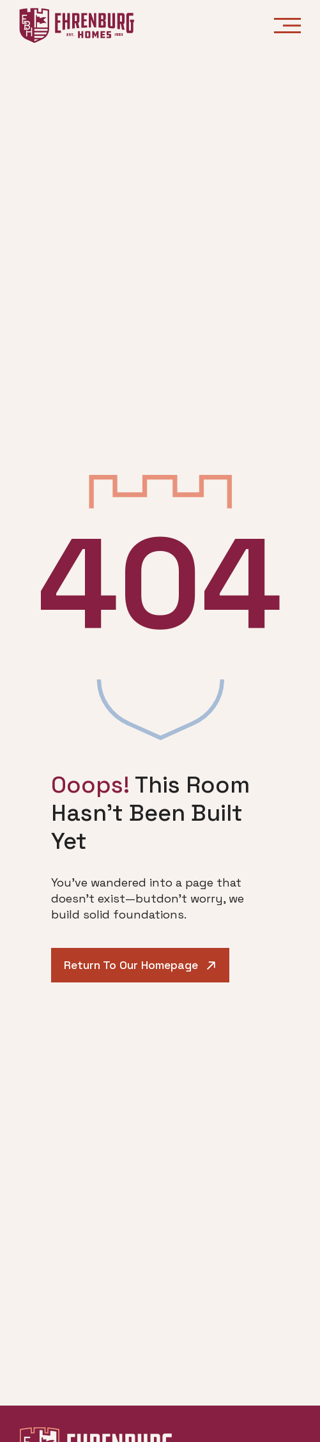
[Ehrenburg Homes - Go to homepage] (76, 25)
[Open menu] (287, 25)
